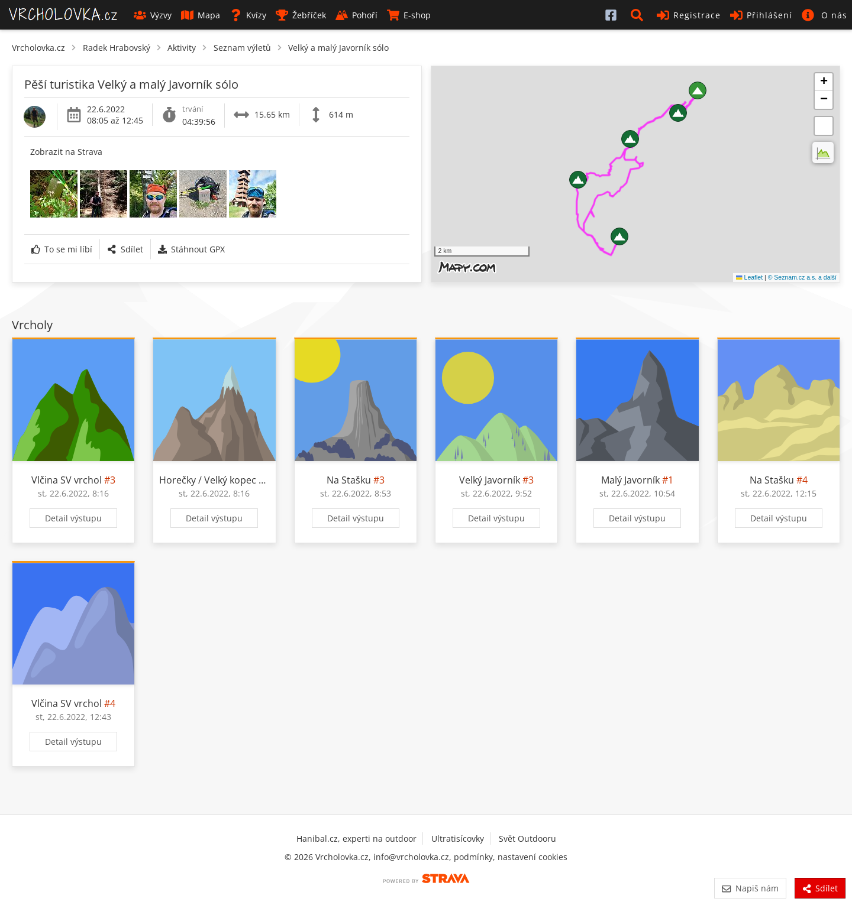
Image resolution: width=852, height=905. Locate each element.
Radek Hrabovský (116, 47)
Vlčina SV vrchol (66, 479)
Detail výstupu (73, 518)
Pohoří (356, 15)
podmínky (473, 856)
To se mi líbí (61, 249)
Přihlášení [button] (761, 15)
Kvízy (248, 15)
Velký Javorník (489, 479)
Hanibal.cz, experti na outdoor (356, 838)
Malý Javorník (630, 479)
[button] (639, 15)
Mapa (200, 15)
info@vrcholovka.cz (411, 856)
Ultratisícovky (457, 838)
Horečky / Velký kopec (207, 479)
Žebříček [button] (301, 15)
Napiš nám (750, 888)
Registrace (689, 15)
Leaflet (749, 277)
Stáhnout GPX (191, 249)
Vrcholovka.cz (38, 47)
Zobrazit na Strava (66, 151)
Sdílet (125, 249)
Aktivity (181, 47)
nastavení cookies (532, 856)
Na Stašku (349, 479)
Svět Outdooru (527, 838)
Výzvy (153, 15)
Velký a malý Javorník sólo (338, 47)
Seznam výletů (242, 47)
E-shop (409, 15)
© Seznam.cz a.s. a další (802, 277)
